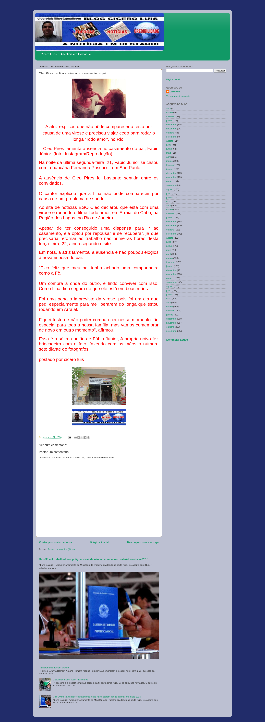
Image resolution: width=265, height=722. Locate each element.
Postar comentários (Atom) (61, 549)
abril (168, 108)
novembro (171, 128)
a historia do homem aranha (54, 667)
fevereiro (170, 116)
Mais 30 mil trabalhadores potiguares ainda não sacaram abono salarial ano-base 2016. (94, 559)
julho (168, 144)
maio (168, 153)
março (169, 112)
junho (169, 149)
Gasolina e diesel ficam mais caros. (70, 679)
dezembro (171, 124)
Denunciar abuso (177, 339)
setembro (171, 137)
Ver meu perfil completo (178, 96)
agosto (169, 141)
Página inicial (99, 542)
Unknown (175, 91)
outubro (170, 132)
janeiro (169, 120)
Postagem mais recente (55, 542)
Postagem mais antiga (143, 542)
